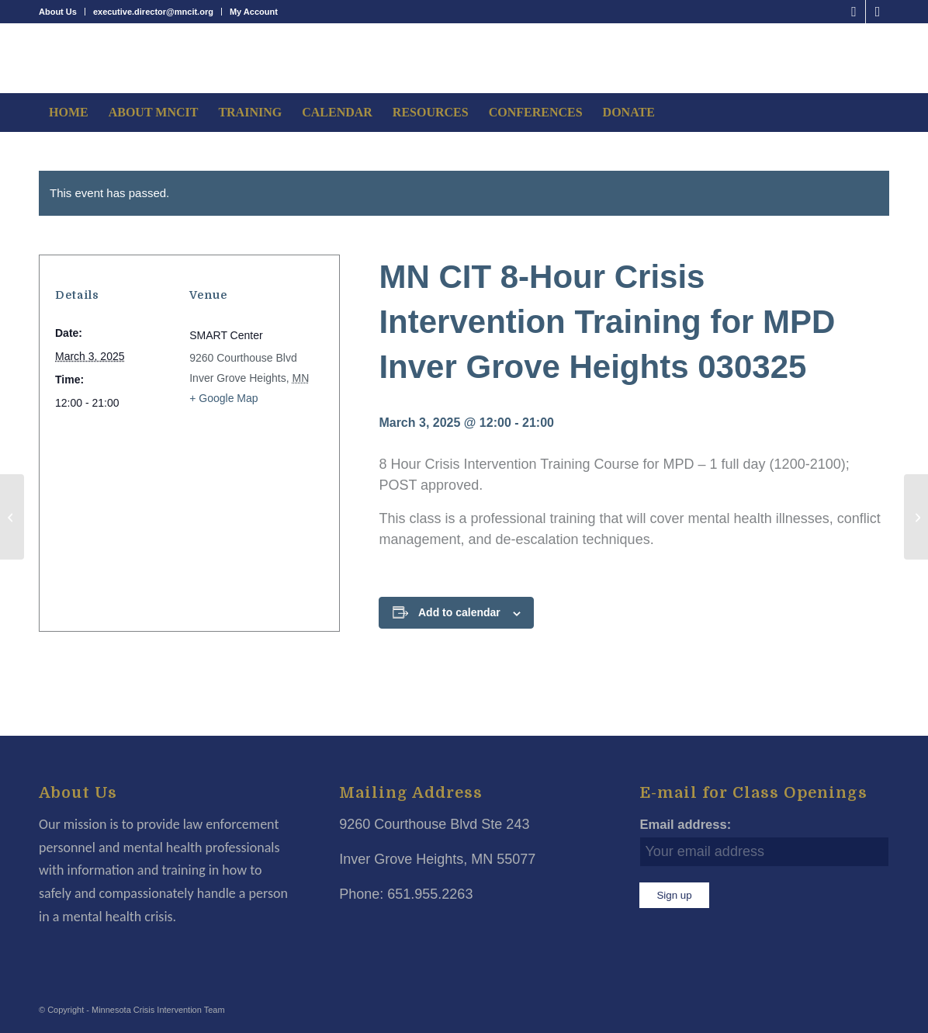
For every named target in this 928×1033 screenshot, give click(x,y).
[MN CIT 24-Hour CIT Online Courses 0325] (12, 517)
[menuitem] (62, 12)
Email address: (685, 824)
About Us (58, 11)
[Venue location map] (184, 513)
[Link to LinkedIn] (877, 11)
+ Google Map (223, 398)
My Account (254, 11)
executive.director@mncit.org (153, 11)
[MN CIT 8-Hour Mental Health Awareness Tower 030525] (916, 517)
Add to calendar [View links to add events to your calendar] (459, 612)
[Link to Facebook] (854, 11)
